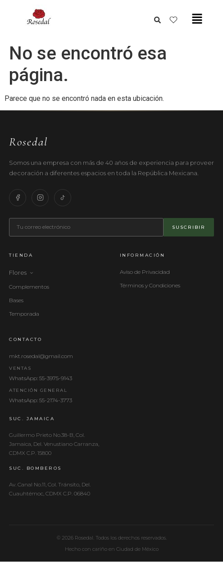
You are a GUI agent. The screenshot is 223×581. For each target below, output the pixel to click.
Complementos (29, 286)
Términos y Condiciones (150, 285)
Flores (21, 272)
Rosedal (28, 142)
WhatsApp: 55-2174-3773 (40, 400)
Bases (16, 300)
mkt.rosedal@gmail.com (41, 356)
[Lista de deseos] (173, 19)
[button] (197, 19)
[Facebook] (17, 197)
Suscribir (188, 227)
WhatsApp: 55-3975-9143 (40, 378)
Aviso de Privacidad (145, 271)
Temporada (24, 313)
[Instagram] (40, 197)
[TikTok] (62, 197)
